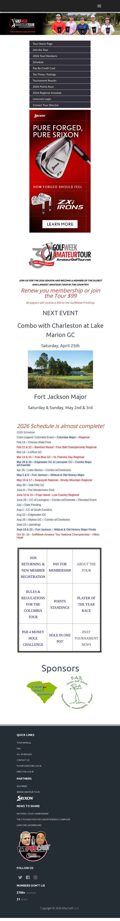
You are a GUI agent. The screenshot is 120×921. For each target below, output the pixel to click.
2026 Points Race (43, 86)
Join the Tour (40, 49)
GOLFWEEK (22, 786)
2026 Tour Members (45, 55)
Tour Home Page (43, 43)
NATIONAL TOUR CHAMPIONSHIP (33, 813)
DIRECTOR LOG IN (25, 771)
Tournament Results (44, 80)
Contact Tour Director (46, 105)
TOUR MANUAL (24, 742)
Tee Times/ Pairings (44, 74)
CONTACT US (23, 760)
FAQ (19, 748)
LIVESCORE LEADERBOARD (29, 825)
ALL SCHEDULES (24, 754)
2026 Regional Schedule (47, 92)
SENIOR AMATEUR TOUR (28, 792)
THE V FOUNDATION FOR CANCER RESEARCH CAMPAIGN (43, 819)
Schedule (38, 62)
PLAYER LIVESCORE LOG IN (29, 765)
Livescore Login (42, 98)
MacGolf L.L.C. (71, 908)
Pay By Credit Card (44, 68)
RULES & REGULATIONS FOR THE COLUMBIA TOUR (33, 604)
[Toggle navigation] (99, 6)
